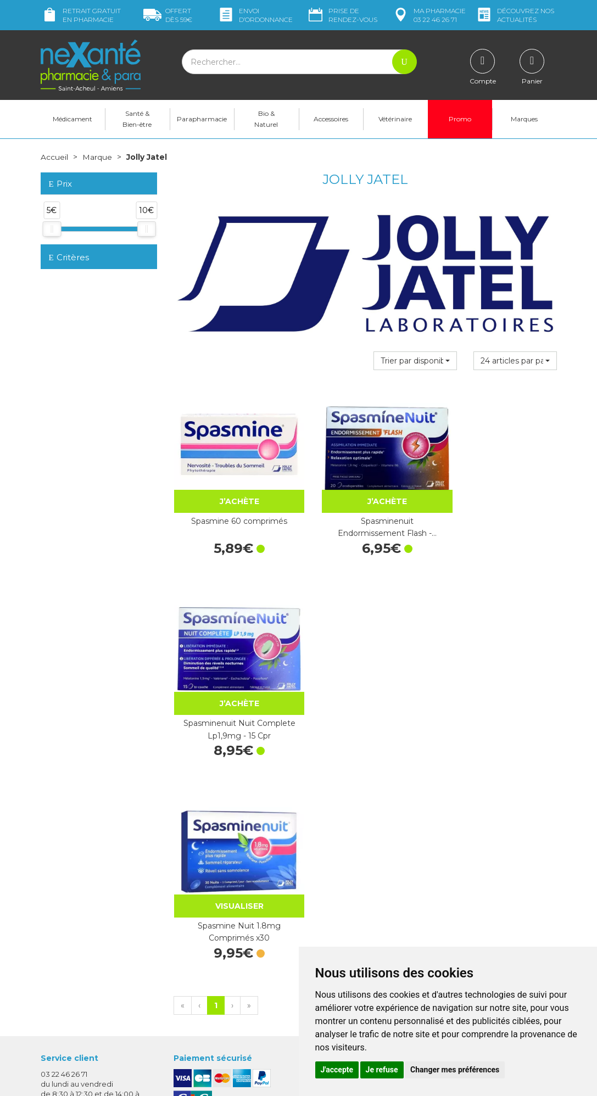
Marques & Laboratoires (216, 923)
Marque (97, 157)
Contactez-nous (336, 888)
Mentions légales (337, 928)
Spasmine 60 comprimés (232, 506)
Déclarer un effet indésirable (358, 908)
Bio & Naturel (266, 118)
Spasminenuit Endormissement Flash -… (365, 512)
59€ (167, 15)
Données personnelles (347, 938)
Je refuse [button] (382, 1069)
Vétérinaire (395, 119)
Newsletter (193, 933)
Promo (460, 119)
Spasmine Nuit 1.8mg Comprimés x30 (232, 700)
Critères (69, 257)
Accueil (54, 157)
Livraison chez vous (473, 851)
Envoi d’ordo (255, 15)
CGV (315, 918)
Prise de (341, 15)
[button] (415, 360)
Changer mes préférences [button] (454, 1069)
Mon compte (64, 1015)
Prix (60, 184)
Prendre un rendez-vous (350, 898)
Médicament (72, 119)
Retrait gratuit (81, 15)
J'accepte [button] (337, 1069)
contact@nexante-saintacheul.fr (98, 989)
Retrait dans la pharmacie (485, 841)
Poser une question (75, 1006)
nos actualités (514, 15)
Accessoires (331, 119)
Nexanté (167, 1079)
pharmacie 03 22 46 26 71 (429, 15)
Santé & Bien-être (137, 118)
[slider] (51, 228)
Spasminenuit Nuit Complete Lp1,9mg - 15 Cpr (498, 512)
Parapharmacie (202, 119)
